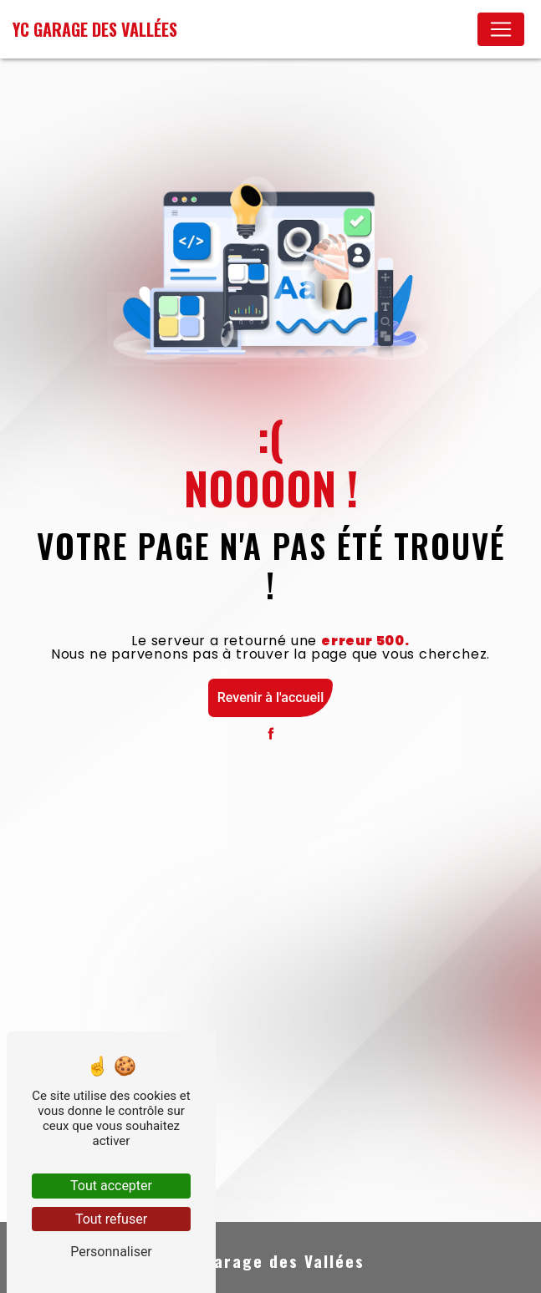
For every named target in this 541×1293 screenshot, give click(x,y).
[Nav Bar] (500, 29)
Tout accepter (111, 1186)
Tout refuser (111, 1219)
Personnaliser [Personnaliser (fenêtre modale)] (111, 1252)
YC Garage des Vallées (95, 29)
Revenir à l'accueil (270, 697)
